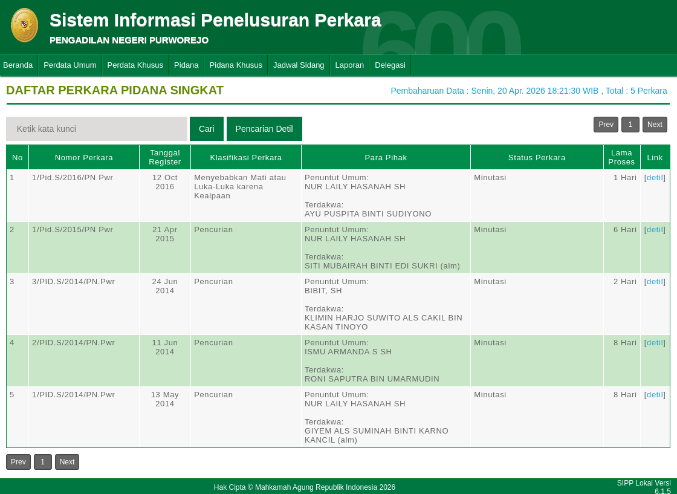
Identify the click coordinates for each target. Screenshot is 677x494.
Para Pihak (386, 157)
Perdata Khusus (136, 65)
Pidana (186, 65)
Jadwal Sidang (299, 65)
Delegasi (390, 65)
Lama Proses (621, 157)
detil (655, 177)
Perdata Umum (70, 65)
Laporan (349, 65)
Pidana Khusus (236, 65)
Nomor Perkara (84, 157)
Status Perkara (537, 157)
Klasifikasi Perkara (246, 157)
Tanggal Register (165, 157)
